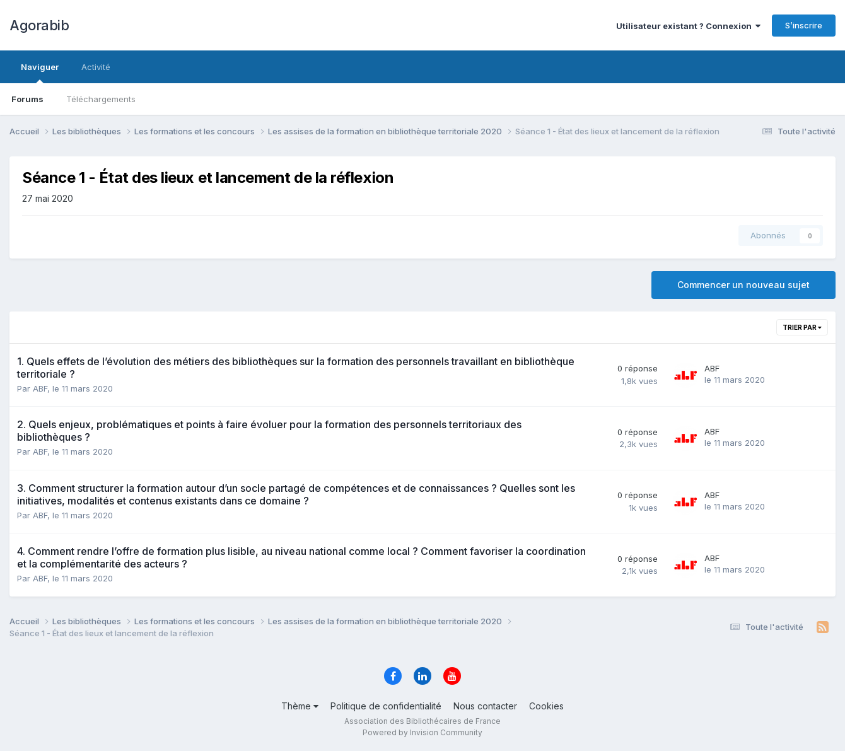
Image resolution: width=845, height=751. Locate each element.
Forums (27, 99)
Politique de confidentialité (385, 706)
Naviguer (40, 72)
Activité (95, 67)
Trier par (802, 327)
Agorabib (39, 25)
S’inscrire (803, 25)
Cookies (546, 706)
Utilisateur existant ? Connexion (688, 26)
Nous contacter (485, 706)
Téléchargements (101, 99)
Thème (299, 706)
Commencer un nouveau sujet (743, 284)
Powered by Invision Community (422, 732)
